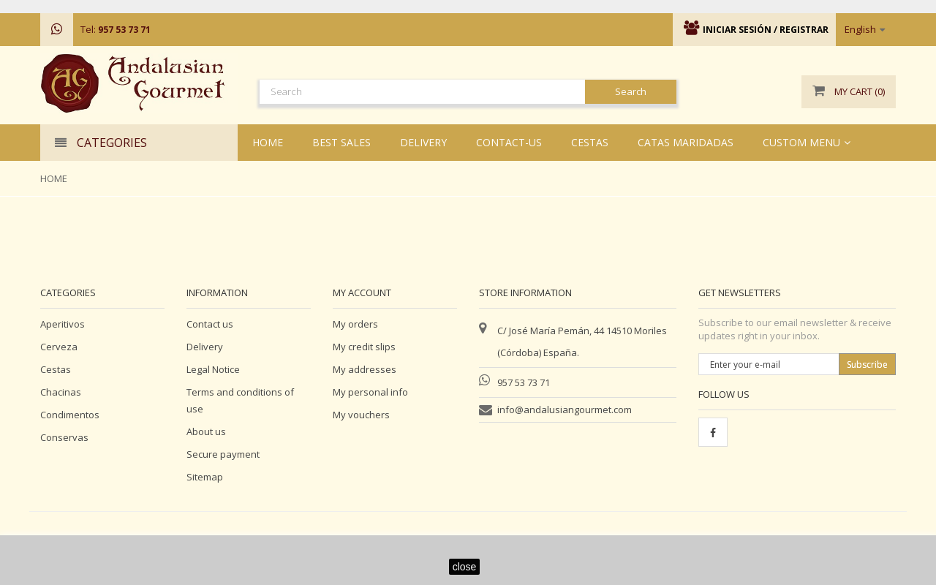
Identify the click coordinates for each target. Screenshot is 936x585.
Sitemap (204, 476)
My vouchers (361, 414)
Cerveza (59, 346)
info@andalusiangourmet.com (564, 409)
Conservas (64, 437)
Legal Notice (213, 369)
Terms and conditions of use (240, 400)
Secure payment (223, 454)
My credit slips (364, 346)
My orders (355, 324)
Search (630, 91)
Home (53, 178)
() (848, 91)
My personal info (370, 392)
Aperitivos (62, 324)
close (465, 567)
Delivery (204, 346)
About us (206, 431)
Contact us (209, 324)
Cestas (55, 369)
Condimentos (69, 414)
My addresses (364, 369)
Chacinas (60, 392)
